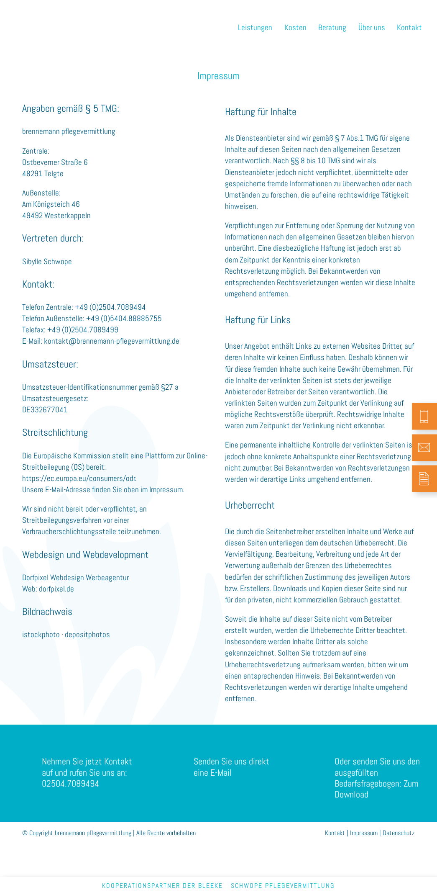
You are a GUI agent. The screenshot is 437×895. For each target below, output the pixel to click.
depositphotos (87, 634)
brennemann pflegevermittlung (61, 23)
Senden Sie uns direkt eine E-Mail (231, 774)
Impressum (364, 832)
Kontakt (335, 832)
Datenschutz (399, 832)
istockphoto (41, 634)
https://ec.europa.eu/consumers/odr (78, 478)
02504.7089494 (70, 791)
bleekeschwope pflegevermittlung (266, 885)
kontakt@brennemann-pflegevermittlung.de (111, 341)
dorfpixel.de (56, 589)
